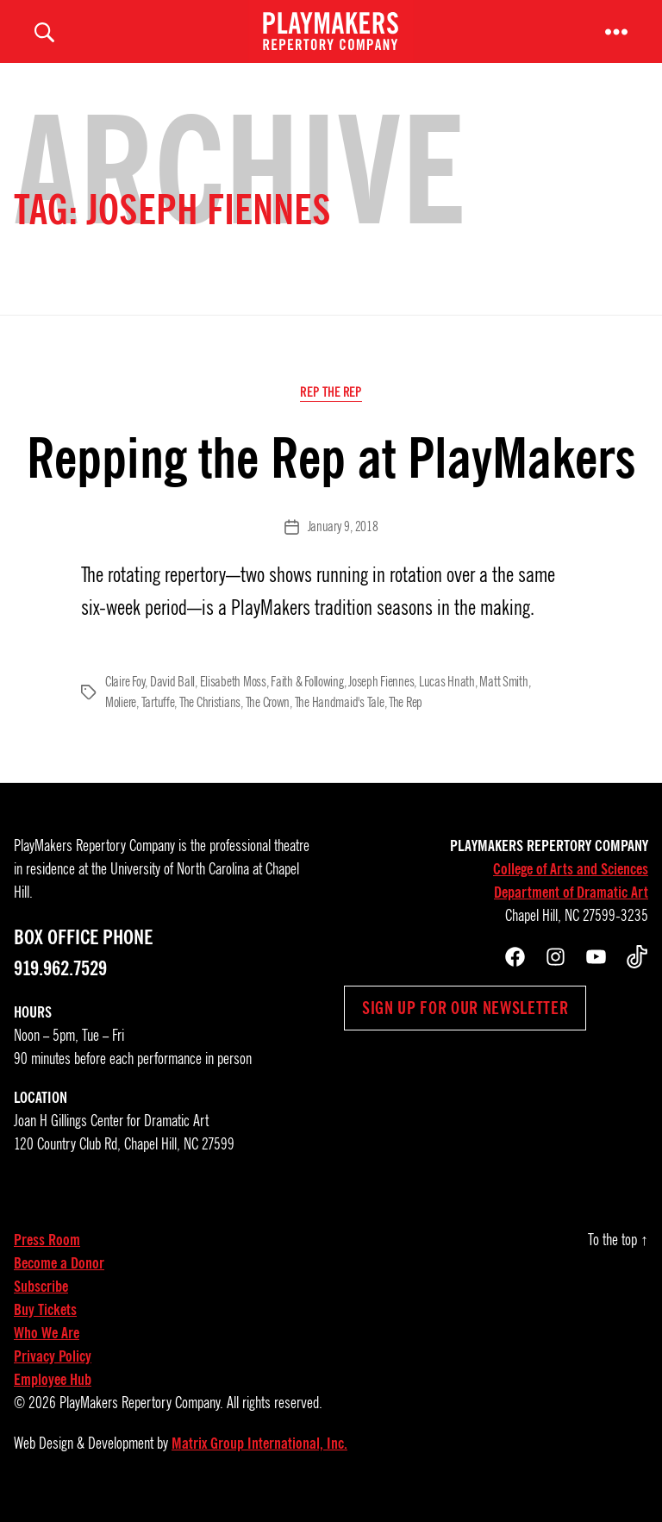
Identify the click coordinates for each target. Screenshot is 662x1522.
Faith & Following (307, 696)
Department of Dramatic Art (571, 906)
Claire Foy (125, 696)
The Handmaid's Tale (339, 716)
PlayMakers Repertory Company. (141, 1416)
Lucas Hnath (447, 696)
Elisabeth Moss (233, 696)
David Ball (172, 696)
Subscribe (41, 1300)
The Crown (268, 716)
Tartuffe (158, 716)
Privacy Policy (52, 1370)
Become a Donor (59, 1277)
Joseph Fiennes (381, 696)
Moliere (120, 716)
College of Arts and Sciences (570, 883)
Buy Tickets (45, 1323)
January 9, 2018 (343, 541)
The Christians (209, 716)
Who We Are (46, 1347)
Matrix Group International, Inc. (259, 1457)
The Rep (405, 716)
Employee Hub (52, 1393)
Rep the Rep (330, 407)
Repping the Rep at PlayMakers (331, 473)
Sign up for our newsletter (465, 1022)
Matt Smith (503, 696)
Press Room (47, 1253)
